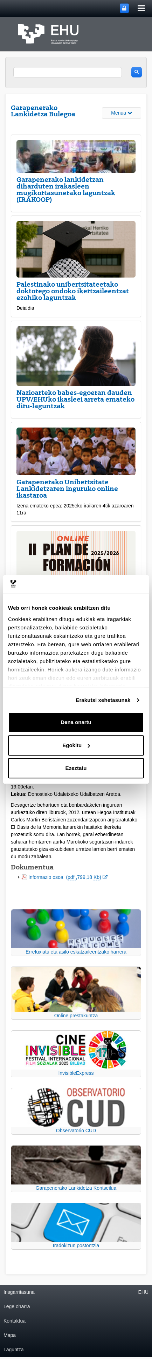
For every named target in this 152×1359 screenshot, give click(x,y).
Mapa (10, 1335)
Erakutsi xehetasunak (103, 700)
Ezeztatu (76, 768)
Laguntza (14, 1349)
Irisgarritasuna (19, 1292)
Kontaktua (15, 1321)
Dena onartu (76, 722)
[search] (67, 72)
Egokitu (76, 745)
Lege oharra (17, 1306)
